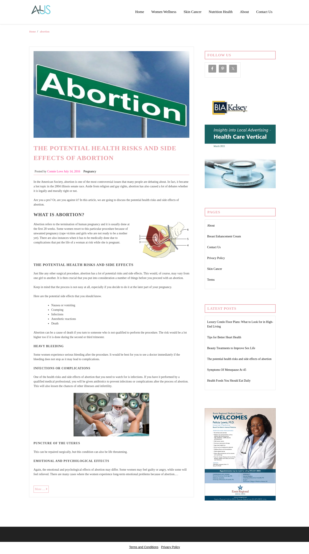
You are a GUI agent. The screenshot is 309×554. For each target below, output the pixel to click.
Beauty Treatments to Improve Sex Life (231, 348)
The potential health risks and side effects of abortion (239, 359)
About (244, 12)
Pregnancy (89, 171)
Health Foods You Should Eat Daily (229, 380)
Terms (211, 279)
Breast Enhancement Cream (224, 236)
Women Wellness (163, 12)
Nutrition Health (221, 12)
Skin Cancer (193, 12)
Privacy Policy (216, 258)
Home (139, 12)
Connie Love (55, 171)
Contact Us (264, 12)
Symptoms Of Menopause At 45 (226, 369)
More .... (42, 490)
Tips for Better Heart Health (224, 337)
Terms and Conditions (143, 547)
